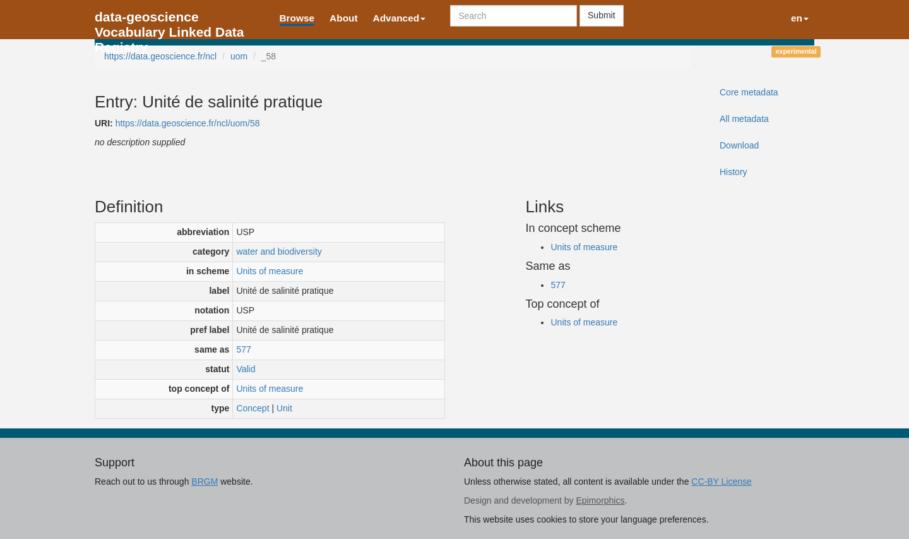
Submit (601, 15)
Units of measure (269, 271)
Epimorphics (600, 500)
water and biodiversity (278, 251)
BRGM (204, 481)
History (733, 172)
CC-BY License (721, 481)
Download (739, 145)
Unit (284, 408)
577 (243, 349)
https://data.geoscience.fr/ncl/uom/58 (188, 123)
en (800, 18)
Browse (297, 18)
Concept (252, 408)
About (343, 18)
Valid (245, 369)
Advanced (399, 18)
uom (238, 56)
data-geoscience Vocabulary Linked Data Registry (169, 20)
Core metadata (749, 92)
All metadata (744, 119)
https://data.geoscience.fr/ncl (160, 56)
